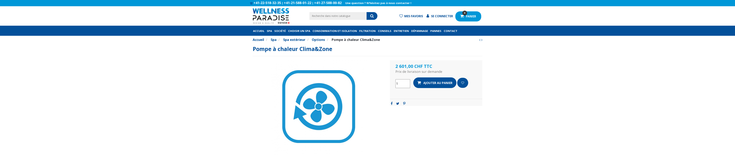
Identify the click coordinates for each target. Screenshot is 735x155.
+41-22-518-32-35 (267, 3)
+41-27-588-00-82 (328, 3)
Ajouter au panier (434, 83)
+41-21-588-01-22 (297, 3)
